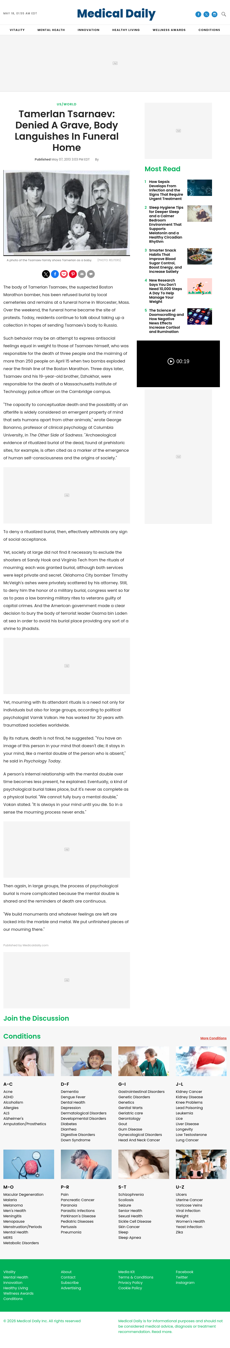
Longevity (184, 1129)
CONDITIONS (209, 30)
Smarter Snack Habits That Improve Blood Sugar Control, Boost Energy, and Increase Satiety (165, 261)
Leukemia (184, 1113)
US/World (67, 104)
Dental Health (73, 1102)
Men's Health (14, 1210)
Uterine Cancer (189, 1200)
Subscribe (70, 1282)
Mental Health (15, 1232)
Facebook (184, 1271)
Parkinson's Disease (78, 1216)
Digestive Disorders (78, 1134)
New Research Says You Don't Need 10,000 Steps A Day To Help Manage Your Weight (165, 291)
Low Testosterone (191, 1134)
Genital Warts (130, 1107)
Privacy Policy (130, 1282)
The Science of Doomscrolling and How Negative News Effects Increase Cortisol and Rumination (166, 321)
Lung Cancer (187, 1140)
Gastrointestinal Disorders (141, 1091)
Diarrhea (68, 1129)
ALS (6, 1113)
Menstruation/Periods (22, 1226)
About (66, 1271)
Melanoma (13, 1205)
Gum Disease (130, 1129)
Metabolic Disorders (21, 1243)
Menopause (13, 1221)
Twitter (182, 1277)
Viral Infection (188, 1210)
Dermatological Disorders (83, 1113)
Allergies (11, 1107)
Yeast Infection (189, 1226)
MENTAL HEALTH (51, 30)
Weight (182, 1216)
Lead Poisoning (189, 1107)
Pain (65, 1194)
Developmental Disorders (83, 1118)
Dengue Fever (73, 1097)
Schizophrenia (131, 1194)
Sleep (123, 1232)
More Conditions (213, 1038)
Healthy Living (15, 1288)
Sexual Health (130, 1216)
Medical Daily (116, 13)
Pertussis (69, 1226)
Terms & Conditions (135, 1277)
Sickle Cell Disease (134, 1221)
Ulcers (181, 1194)
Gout (122, 1124)
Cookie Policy (130, 1288)
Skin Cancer (129, 1226)
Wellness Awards (169, 30)
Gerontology (129, 1118)
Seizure (124, 1205)
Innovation (12, 1282)
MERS (8, 1237)
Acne (8, 1091)
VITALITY (17, 30)
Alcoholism (13, 1102)
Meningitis (12, 1216)
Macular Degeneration (23, 1194)
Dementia (69, 1091)
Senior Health (130, 1210)
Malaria (10, 1200)
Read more (161, 1331)
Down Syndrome (75, 1140)
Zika (179, 1232)
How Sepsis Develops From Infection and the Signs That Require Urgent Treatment (166, 190)
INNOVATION (89, 30)
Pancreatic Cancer (78, 1200)
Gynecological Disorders (140, 1134)
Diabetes (69, 1124)
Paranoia (69, 1205)
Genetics (126, 1102)
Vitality (9, 1271)
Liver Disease (187, 1124)
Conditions (22, 1036)
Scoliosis (126, 1200)
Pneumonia (71, 1232)
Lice (179, 1118)
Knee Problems (189, 1102)
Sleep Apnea (129, 1237)
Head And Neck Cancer (139, 1140)
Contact (68, 1277)
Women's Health (190, 1221)
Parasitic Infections (78, 1210)
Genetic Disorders (134, 1097)
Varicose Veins (189, 1205)
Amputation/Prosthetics (24, 1124)
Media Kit (126, 1271)
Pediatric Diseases (77, 1221)
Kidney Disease (189, 1097)
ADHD (8, 1097)
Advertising (71, 1288)
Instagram (185, 1282)
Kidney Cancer (189, 1091)
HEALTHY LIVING (126, 30)
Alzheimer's (13, 1118)
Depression (71, 1107)
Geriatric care (130, 1113)
